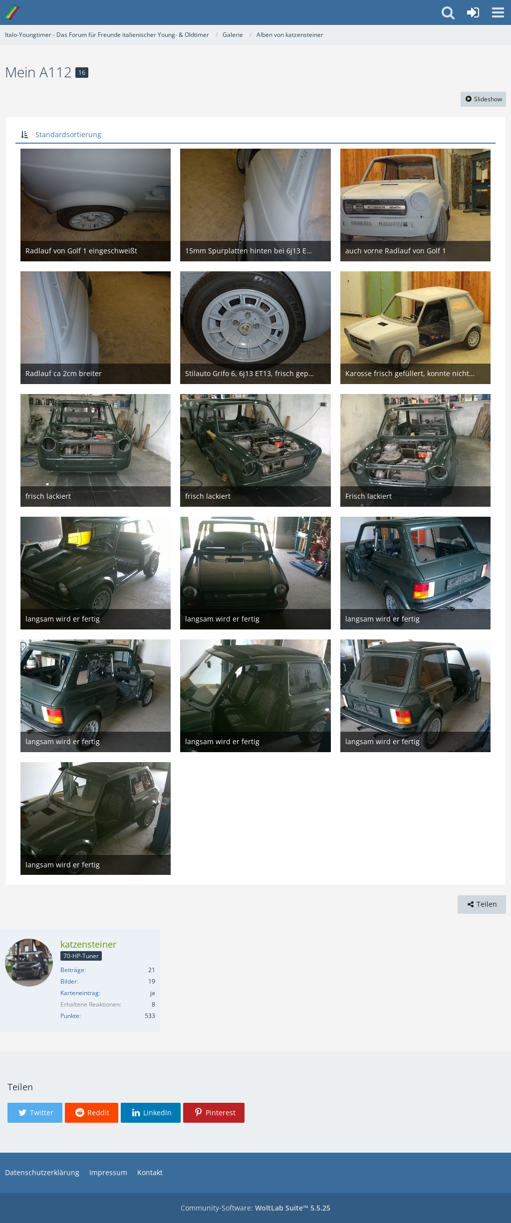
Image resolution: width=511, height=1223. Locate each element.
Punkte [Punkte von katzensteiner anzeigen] (69, 1016)
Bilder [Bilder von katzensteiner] (68, 981)
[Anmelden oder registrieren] (473, 12)
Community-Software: (255, 1208)
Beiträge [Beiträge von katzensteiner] (72, 970)
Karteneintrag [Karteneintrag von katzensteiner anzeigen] (79, 993)
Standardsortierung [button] (68, 134)
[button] (498, 12)
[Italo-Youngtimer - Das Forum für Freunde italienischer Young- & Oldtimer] (12, 12)
